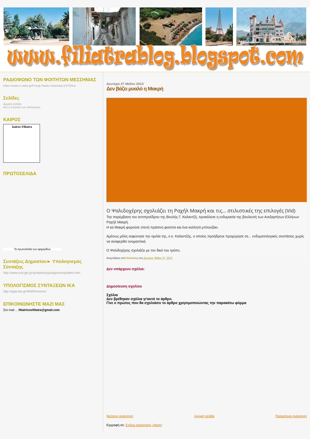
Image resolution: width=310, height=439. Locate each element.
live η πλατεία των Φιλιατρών (21, 107)
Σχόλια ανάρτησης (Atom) (143, 425)
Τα (16, 249)
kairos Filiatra (22, 127)
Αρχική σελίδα (204, 416)
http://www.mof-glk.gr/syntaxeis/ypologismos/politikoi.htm (41, 273)
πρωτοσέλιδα (24, 249)
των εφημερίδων (41, 249)
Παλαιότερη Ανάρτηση (291, 416)
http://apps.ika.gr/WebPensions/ (24, 291)
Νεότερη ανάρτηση (119, 416)
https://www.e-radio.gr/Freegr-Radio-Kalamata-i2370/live (39, 85)
